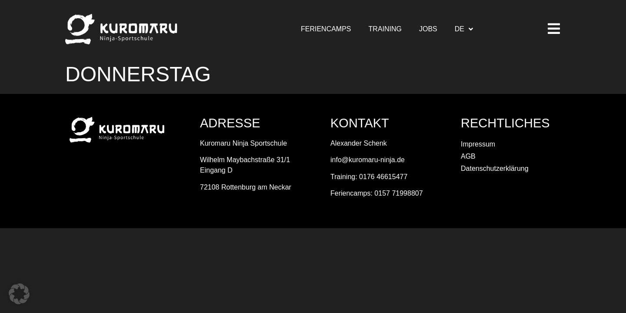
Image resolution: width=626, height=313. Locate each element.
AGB (468, 156)
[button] (19, 294)
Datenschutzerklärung (495, 168)
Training (385, 29)
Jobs (428, 29)
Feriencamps (326, 29)
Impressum (478, 144)
